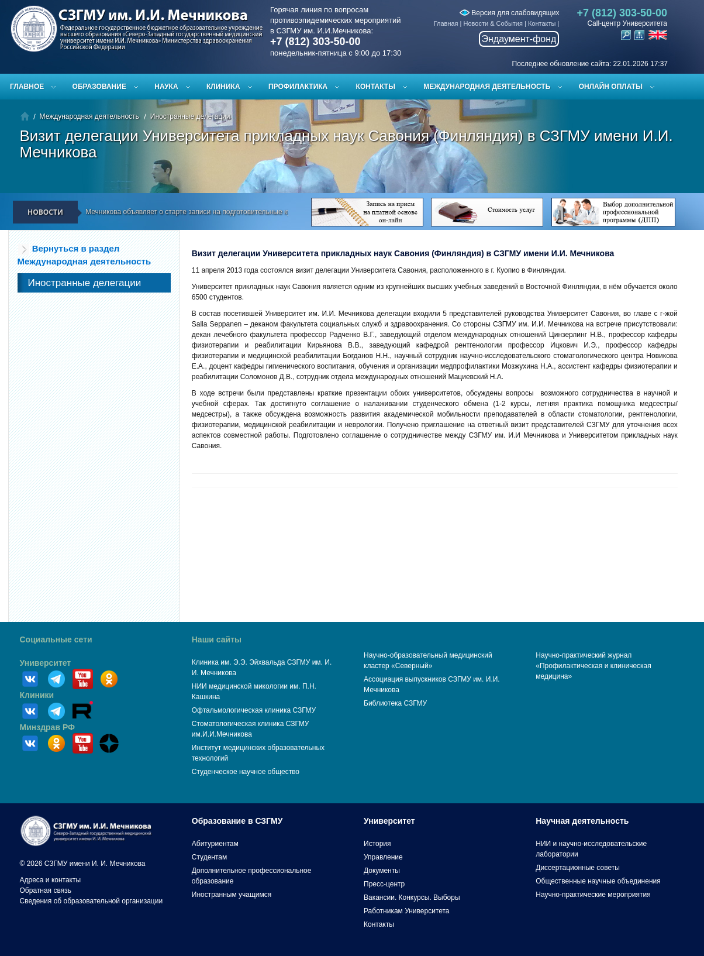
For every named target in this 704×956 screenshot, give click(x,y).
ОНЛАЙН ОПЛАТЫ (611, 86)
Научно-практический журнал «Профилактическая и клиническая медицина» (593, 665)
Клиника (223, 86)
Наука (166, 86)
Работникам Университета (407, 911)
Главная (446, 23)
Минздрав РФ (47, 727)
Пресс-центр (384, 884)
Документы (382, 870)
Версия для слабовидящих (509, 13)
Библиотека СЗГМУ (395, 703)
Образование (99, 86)
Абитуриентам (215, 844)
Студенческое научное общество (245, 772)
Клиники (37, 695)
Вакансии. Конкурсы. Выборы (412, 897)
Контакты (542, 23)
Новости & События (493, 23)
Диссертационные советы (578, 868)
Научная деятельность (582, 821)
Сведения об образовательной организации (91, 901)
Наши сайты (216, 639)
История (377, 844)
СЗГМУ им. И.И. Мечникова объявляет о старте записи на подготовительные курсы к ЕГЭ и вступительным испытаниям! (236, 212)
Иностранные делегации (190, 116)
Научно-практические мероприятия (593, 894)
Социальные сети (56, 639)
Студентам (209, 857)
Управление (383, 857)
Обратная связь (45, 890)
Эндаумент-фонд (519, 39)
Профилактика (297, 86)
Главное (27, 86)
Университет (45, 663)
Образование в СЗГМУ (237, 821)
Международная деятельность (486, 86)
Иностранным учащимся (231, 894)
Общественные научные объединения (598, 881)
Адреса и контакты (50, 880)
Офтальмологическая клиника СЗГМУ (254, 710)
